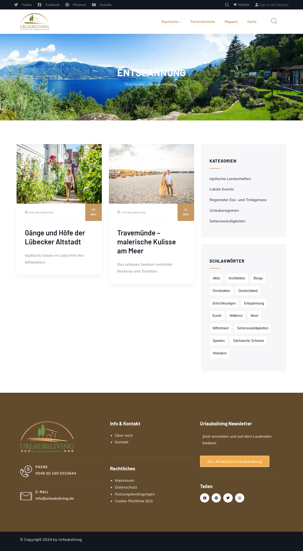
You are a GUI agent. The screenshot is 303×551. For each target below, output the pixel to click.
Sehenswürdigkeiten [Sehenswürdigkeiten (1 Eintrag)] (252, 328)
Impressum (124, 480)
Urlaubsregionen (224, 210)
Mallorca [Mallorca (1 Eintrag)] (236, 315)
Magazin (231, 21)
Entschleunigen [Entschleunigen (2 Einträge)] (224, 303)
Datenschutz (126, 487)
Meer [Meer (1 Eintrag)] (254, 315)
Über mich (124, 435)
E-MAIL (42, 492)
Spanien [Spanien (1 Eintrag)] (219, 341)
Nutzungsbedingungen (135, 494)
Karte (252, 21)
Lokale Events (221, 189)
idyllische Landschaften (230, 178)
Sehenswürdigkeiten (227, 221)
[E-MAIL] (26, 497)
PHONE (42, 467)
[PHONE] (26, 471)
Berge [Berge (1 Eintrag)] (258, 278)
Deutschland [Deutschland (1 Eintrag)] (248, 291)
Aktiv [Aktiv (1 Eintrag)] (216, 278)
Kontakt (122, 442)
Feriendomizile (203, 21)
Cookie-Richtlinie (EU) (134, 500)
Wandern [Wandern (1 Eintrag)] (220, 353)
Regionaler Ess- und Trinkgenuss (238, 199)
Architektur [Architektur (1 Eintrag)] (236, 278)
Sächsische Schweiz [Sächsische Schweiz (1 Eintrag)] (248, 341)
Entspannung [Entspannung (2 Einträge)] (254, 303)
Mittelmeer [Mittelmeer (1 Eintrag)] (221, 328)
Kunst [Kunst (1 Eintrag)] (217, 315)
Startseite (171, 21)
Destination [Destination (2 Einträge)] (221, 291)
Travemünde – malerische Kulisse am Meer (146, 241)
